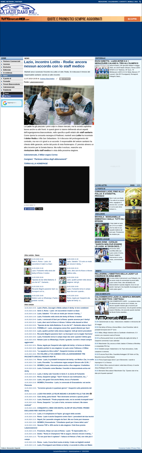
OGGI (132, 185)
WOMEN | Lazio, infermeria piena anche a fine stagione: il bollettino (63, 365)
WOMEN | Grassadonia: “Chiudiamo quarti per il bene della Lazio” (63, 422)
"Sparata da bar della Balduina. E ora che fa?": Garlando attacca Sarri (64, 325)
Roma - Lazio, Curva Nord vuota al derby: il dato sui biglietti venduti (63, 442)
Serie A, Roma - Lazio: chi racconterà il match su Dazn (58, 311)
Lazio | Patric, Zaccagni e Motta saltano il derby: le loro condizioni (62, 308)
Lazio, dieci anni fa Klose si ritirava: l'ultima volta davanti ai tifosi (62, 322)
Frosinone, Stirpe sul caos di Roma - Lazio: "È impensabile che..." (62, 431)
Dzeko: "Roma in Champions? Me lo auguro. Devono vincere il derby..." (65, 434)
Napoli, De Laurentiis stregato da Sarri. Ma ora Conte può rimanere (63, 419)
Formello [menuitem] (5, 81)
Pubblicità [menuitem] (6, 90)
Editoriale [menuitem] (6, 70)
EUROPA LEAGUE (103, 239)
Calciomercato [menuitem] (8, 87)
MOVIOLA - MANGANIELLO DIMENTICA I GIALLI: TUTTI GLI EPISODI (109, 219)
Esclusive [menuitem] (6, 67)
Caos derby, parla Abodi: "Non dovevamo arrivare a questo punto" (63, 397)
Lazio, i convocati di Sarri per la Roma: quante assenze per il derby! (63, 319)
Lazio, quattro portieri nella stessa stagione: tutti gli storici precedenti (64, 331)
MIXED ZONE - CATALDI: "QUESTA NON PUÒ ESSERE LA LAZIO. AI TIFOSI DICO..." (108, 244)
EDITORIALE (100, 58)
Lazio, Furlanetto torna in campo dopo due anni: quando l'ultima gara (64, 337)
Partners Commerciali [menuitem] (10, 61)
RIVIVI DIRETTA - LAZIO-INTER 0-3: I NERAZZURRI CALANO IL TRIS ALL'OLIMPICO (116, 62)
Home (3, 58)
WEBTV (98, 271)
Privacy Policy (136, 448)
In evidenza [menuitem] (6, 73)
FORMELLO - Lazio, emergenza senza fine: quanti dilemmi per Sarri (63, 328)
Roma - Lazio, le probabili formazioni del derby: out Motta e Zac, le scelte (65, 360)
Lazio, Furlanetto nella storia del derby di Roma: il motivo (59, 317)
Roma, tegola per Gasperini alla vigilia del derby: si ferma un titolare (63, 345)
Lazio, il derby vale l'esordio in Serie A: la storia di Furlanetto (61, 374)
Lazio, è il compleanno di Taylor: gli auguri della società (59, 414)
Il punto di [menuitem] (6, 79)
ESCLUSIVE (100, 214)
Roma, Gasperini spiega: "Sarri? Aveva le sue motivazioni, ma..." (62, 377)
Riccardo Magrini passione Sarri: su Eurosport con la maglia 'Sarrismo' (65, 334)
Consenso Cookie (124, 448)
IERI (138, 185)
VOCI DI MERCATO (103, 294)
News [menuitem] (4, 76)
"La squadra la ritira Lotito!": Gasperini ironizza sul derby (59, 351)
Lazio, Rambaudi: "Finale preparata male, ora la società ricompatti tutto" (65, 399)
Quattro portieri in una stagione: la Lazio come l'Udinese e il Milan (63, 348)
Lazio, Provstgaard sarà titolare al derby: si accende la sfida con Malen (64, 445)
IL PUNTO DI (100, 189)
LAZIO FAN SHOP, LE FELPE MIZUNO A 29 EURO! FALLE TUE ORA (63, 394)
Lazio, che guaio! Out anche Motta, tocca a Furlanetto (58, 380)
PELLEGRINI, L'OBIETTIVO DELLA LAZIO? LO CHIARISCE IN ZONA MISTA (116, 275)
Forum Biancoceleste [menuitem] (10, 84)
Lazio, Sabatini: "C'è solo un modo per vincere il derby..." (59, 314)
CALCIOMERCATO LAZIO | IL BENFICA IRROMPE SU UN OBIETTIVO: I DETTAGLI (118, 298)
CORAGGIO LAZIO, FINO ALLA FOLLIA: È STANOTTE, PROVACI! (109, 193)
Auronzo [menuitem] (5, 64)
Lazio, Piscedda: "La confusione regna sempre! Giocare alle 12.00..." (64, 362)
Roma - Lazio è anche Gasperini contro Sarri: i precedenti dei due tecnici (65, 417)
